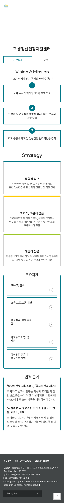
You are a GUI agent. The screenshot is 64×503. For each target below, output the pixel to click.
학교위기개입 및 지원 (20, 339)
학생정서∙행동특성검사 (21, 321)
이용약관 (7, 461)
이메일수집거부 (42, 461)
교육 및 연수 (18, 285)
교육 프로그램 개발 (21, 302)
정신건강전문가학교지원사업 (19, 356)
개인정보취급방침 (23, 461)
